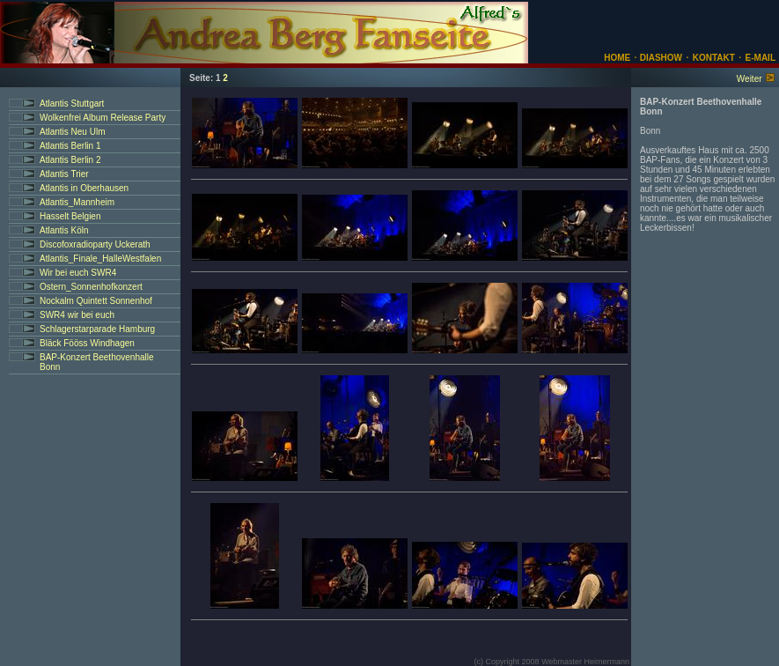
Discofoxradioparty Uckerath (95, 244)
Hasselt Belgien (70, 216)
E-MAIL (760, 58)
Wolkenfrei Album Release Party (102, 117)
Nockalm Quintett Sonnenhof (96, 301)
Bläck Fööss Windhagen (87, 343)
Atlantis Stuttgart (72, 103)
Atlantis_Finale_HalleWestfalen (100, 258)
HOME (617, 58)
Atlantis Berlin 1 (70, 146)
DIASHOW (659, 58)
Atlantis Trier (64, 174)
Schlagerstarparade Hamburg (97, 329)
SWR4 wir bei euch (77, 315)
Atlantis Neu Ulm (72, 132)
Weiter (749, 79)
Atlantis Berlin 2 (70, 160)
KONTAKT (714, 58)
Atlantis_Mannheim (77, 202)
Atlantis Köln (64, 230)
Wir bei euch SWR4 (78, 273)
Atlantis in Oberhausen (84, 188)
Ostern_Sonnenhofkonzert (91, 287)
